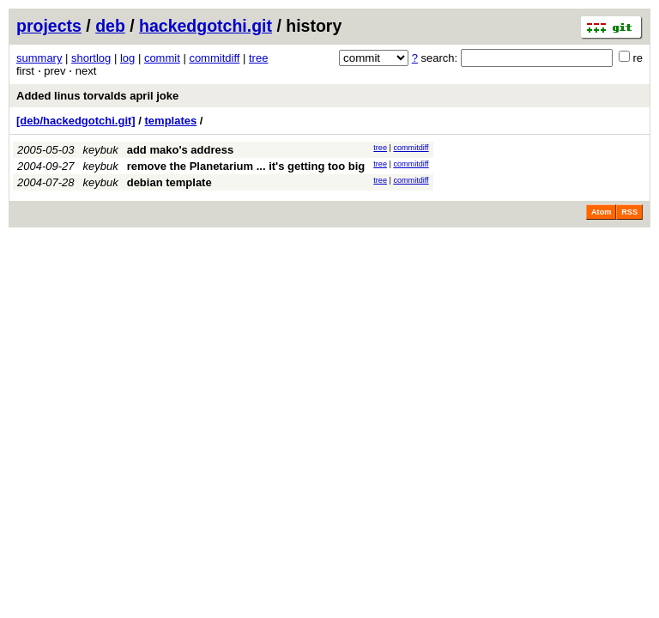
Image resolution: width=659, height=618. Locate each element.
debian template (169, 182)
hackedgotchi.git (205, 25)
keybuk (100, 149)
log (127, 58)
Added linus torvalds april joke (97, 95)
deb (110, 25)
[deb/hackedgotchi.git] (76, 120)
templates (171, 120)
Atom (601, 212)
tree (258, 58)
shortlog (91, 58)
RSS (629, 212)
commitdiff (214, 58)
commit (162, 58)
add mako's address (180, 149)
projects (49, 25)
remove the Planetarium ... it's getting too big (246, 166)
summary (39, 58)
